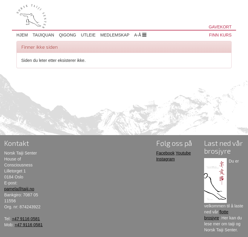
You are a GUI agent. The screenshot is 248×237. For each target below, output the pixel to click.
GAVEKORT (220, 27)
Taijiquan (43, 35)
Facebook (165, 153)
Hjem (22, 35)
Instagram (165, 159)
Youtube (183, 153)
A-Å (140, 35)
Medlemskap (114, 35)
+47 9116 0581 (26, 218)
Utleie (88, 35)
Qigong (67, 35)
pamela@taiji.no (19, 188)
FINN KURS (220, 35)
